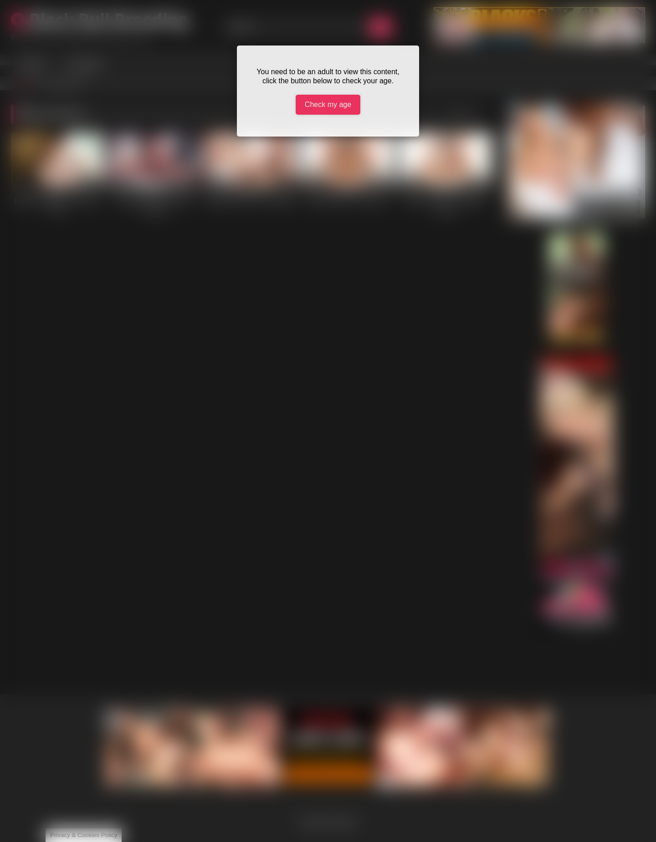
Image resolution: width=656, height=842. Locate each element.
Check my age (328, 104)
